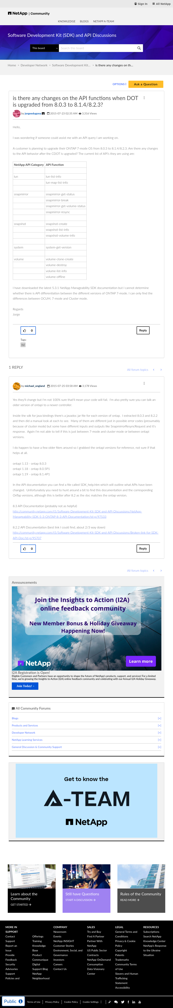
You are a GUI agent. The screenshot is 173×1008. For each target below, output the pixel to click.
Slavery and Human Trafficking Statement (126, 978)
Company (60, 927)
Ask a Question (146, 84)
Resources (151, 927)
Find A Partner (95, 936)
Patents (119, 955)
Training (37, 941)
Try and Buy (94, 931)
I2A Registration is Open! (31, 672)
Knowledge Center (154, 941)
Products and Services (25, 725)
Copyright (121, 950)
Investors (58, 959)
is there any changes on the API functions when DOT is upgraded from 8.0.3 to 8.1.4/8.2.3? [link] (115, 65)
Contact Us (60, 969)
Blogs (84, 21)
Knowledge (66, 21)
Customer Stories (63, 945)
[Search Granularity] (44, 48)
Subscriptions (151, 931)
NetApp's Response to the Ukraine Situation (154, 950)
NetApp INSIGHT (63, 941)
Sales (91, 927)
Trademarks (122, 959)
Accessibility (122, 987)
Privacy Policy (52, 1001)
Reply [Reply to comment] (143, 548)
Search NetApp (152, 936)
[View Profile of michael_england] (35, 385)
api (23, 344)
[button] (144, 98)
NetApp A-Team (103, 21)
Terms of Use (33, 1001)
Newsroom (59, 931)
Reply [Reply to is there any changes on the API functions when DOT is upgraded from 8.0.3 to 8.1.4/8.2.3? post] (143, 330)
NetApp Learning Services (27, 739)
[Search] (101, 48)
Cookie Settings (91, 1001)
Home (12, 65)
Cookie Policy (71, 1001)
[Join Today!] (25, 686)
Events (57, 936)
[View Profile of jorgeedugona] (33, 113)
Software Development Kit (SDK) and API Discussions (71, 65)
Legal (119, 927)
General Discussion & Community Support (37, 747)
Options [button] (119, 84)
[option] (86, 639)
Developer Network (34, 65)
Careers (58, 964)
